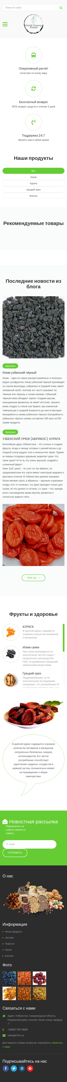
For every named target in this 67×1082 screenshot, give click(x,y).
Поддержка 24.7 (33, 135)
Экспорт (9, 937)
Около (8, 949)
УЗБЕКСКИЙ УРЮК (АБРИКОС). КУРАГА (31, 439)
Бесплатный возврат (33, 102)
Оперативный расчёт (33, 68)
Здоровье (10, 366)
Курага (33, 183)
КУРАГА (28, 627)
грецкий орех (33, 189)
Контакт (9, 956)
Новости (9, 943)
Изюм (33, 177)
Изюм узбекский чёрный (19, 372)
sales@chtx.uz (16, 1035)
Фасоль (33, 196)
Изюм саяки (31, 647)
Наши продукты (13, 931)
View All (32, 577)
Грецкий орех (32, 673)
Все (33, 171)
